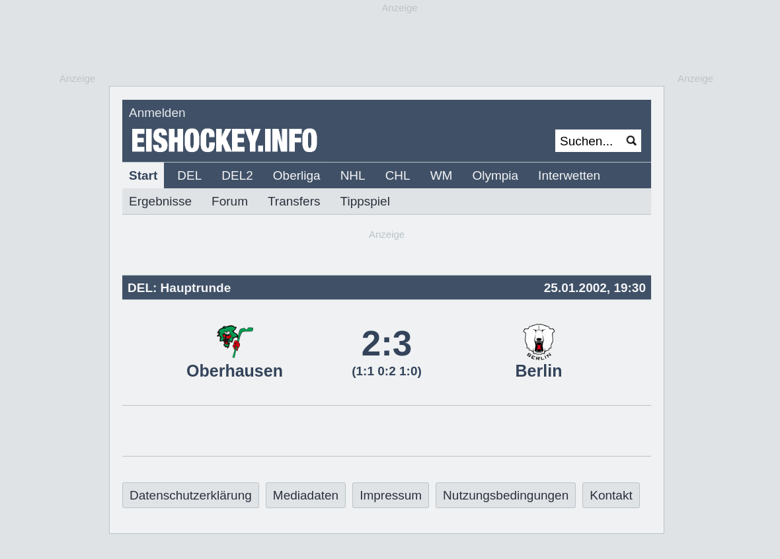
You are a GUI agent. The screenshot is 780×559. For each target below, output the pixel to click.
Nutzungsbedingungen (505, 495)
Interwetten (569, 175)
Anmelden (157, 113)
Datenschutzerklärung (191, 495)
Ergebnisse (160, 201)
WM (441, 175)
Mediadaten (305, 495)
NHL (353, 175)
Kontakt (611, 495)
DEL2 (237, 175)
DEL (189, 175)
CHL (397, 175)
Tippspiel (365, 201)
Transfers (294, 201)
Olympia (495, 175)
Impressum (391, 495)
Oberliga (297, 175)
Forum (230, 201)
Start (143, 175)
